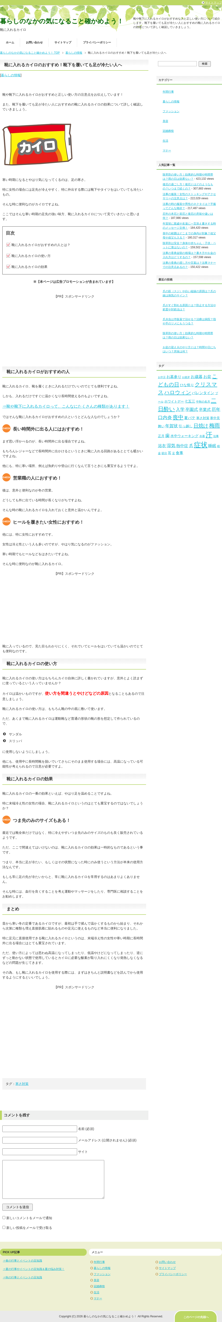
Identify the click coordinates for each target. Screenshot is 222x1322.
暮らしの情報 (11, 75)
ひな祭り (187, 385)
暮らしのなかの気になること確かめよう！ (61, 21)
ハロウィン (177, 392)
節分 (164, 453)
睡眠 (212, 446)
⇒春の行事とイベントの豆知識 (22, 1260)
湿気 (171, 445)
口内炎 (165, 417)
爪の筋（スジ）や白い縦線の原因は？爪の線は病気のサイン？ (189, 293)
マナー (167, 150)
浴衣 (162, 446)
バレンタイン (203, 393)
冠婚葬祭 (168, 131)
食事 (179, 453)
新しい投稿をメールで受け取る (29, 1228)
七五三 (190, 401)
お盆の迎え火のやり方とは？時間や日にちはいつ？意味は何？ (189, 349)
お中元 (162, 377)
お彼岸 (186, 377)
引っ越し (186, 426)
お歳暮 (197, 377)
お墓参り (173, 377)
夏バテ (189, 418)
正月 (161, 436)
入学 (180, 409)
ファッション (171, 111)
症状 (201, 445)
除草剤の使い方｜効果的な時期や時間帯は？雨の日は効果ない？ (188, 335)
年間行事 (168, 91)
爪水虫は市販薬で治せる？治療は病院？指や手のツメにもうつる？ (189, 321)
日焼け (200, 425)
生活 (165, 140)
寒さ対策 (22, 1084)
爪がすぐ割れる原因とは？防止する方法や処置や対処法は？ (189, 307)
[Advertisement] (74, 331)
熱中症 (182, 446)
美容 (165, 121)
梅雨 (214, 425)
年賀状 (171, 426)
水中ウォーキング (184, 436)
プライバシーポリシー (97, 42)
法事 (216, 436)
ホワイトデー (174, 401)
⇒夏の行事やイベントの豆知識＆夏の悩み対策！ (33, 1269)
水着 (202, 436)
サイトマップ (62, 42)
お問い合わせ (34, 42)
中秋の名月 (203, 401)
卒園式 (191, 409)
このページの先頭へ (196, 1317)
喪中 (178, 417)
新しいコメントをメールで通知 (29, 1218)
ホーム (10, 42)
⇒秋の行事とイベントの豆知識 (22, 1277)
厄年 (215, 409)
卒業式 (205, 409)
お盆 (207, 377)
